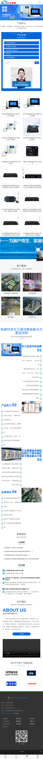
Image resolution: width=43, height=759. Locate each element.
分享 (5, 757)
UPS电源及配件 (10, 57)
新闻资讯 (18, 721)
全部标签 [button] (22, 751)
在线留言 (18, 724)
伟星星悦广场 (32, 317)
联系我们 (32, 724)
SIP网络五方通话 (11, 46)
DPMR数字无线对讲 (12, 50)
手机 (16, 757)
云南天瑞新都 (32, 293)
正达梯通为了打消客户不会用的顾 (13, 547)
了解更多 (21, 634)
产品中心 (5, 718)
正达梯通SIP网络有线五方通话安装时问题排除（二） (19, 551)
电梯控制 (8, 54)
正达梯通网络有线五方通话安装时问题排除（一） (18, 555)
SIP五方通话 (6, 724)
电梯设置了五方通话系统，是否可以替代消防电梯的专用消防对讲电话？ (22, 578)
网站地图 (15, 713)
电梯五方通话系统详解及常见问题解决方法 (17, 589)
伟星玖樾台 (11, 317)
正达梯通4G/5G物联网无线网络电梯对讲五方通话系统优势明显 (21, 559)
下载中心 (32, 721)
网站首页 (18, 718)
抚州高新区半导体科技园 (11, 293)
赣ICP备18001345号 (7, 713)
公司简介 (32, 718)
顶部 (37, 757)
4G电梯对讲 (6, 721)
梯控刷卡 (5, 726)
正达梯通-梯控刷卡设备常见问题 (14, 570)
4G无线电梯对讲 (10, 43)
